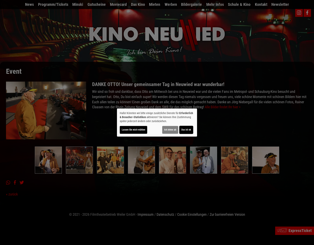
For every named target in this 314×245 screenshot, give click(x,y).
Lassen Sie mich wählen (133, 129)
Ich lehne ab (170, 129)
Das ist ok (186, 129)
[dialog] (157, 122)
